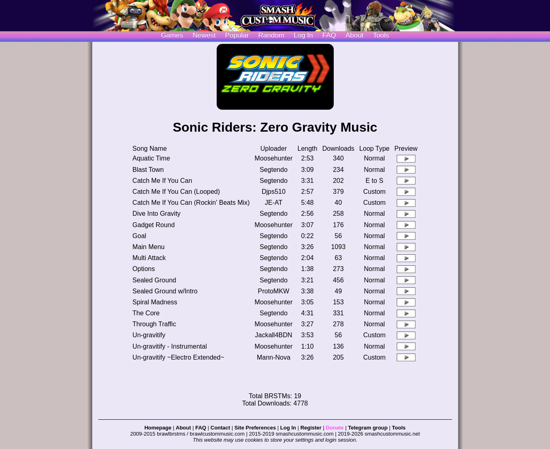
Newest (204, 35)
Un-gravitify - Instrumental (170, 346)
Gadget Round (154, 224)
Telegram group (367, 428)
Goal (139, 235)
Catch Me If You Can (162, 180)
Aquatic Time (151, 158)
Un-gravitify (149, 335)
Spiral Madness (155, 302)
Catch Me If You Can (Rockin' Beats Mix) (191, 202)
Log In (288, 428)
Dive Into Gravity (156, 213)
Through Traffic (154, 324)
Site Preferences (255, 428)
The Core (146, 313)
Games (172, 35)
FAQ (329, 35)
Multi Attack (149, 257)
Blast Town (148, 169)
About (354, 35)
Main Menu (149, 246)
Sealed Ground (154, 280)
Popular (237, 35)
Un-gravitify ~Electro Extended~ (178, 357)
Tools (381, 35)
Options (144, 268)
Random (271, 35)
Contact (220, 428)
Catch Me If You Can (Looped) (176, 191)
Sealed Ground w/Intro (165, 291)
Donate (335, 428)
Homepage (157, 428)
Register (311, 428)
